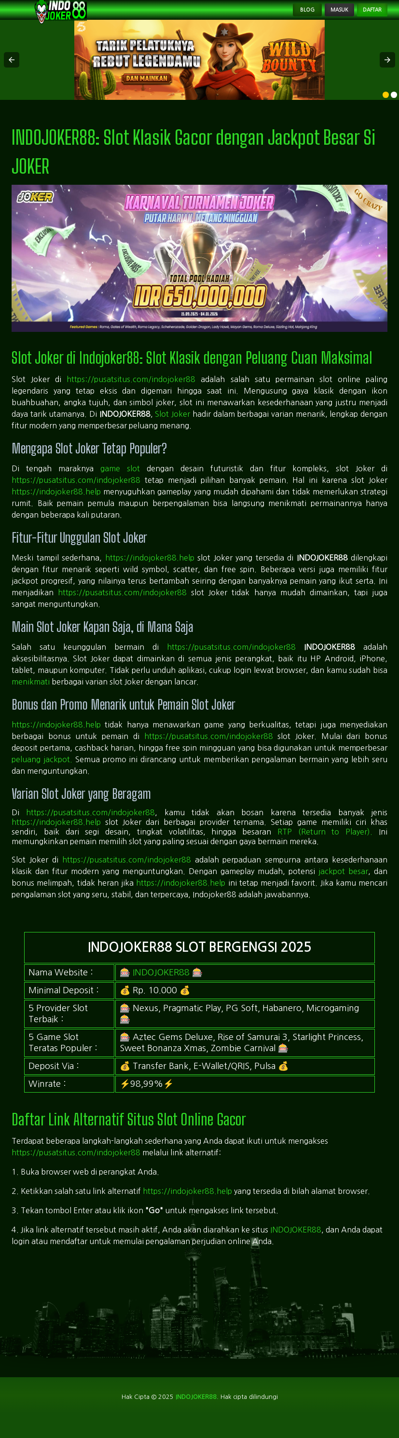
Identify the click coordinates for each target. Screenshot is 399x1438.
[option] (386, 110)
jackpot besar (343, 886)
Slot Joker (172, 429)
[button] (11, 74)
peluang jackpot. (42, 774)
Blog (271, 17)
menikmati (31, 696)
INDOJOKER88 (161, 987)
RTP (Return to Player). (324, 846)
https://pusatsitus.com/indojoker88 (131, 394)
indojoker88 (195, 1413)
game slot (120, 483)
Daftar (364, 17)
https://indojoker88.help (56, 506)
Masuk (316, 17)
